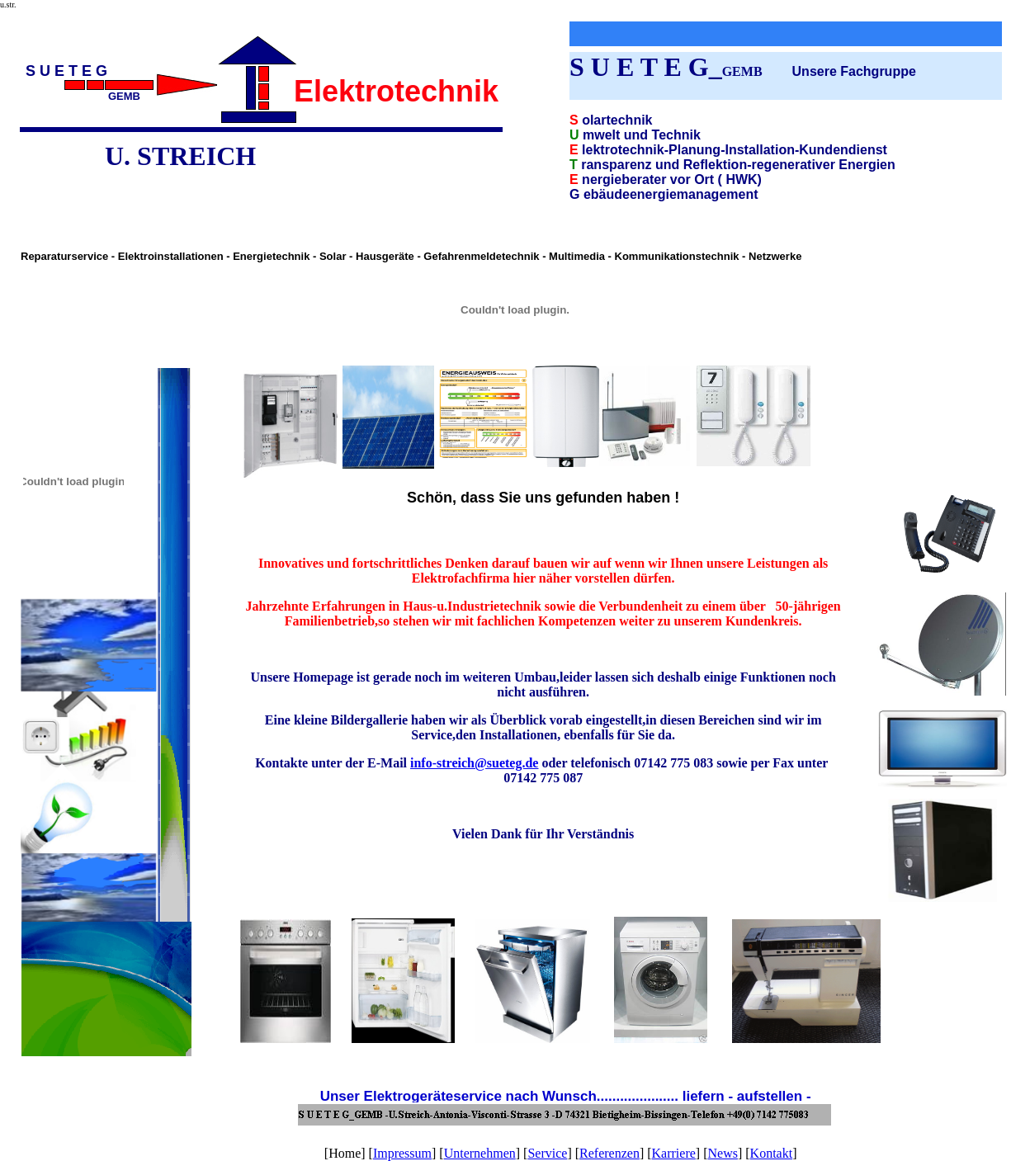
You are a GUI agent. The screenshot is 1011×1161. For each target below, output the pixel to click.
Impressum (402, 1153)
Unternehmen (480, 1153)
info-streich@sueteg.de (474, 763)
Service (547, 1153)
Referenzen (609, 1153)
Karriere (674, 1153)
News (723, 1153)
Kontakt (771, 1153)
